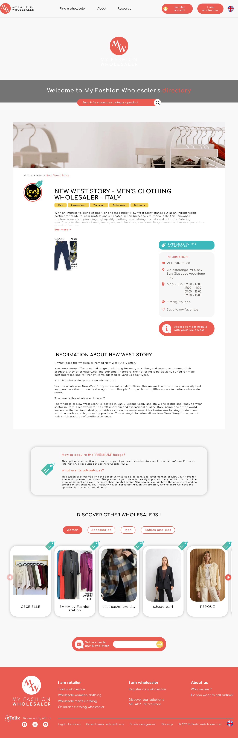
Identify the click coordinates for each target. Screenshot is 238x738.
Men (39, 175)
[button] (10, 577)
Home (28, 175)
